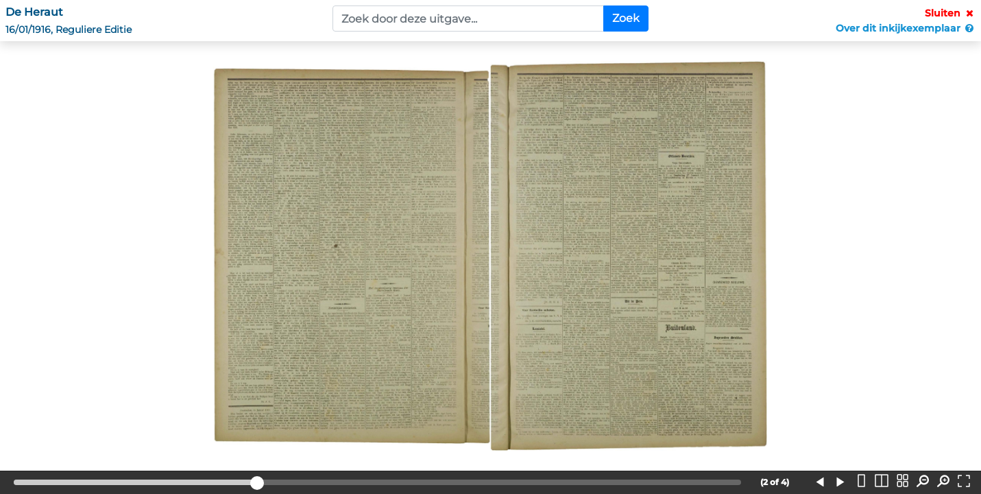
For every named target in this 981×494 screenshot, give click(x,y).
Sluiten (950, 13)
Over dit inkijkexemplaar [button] (906, 28)
